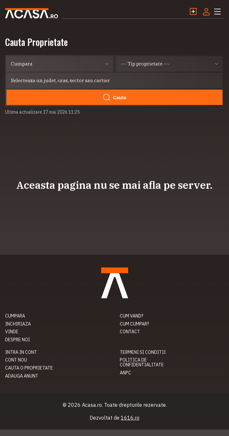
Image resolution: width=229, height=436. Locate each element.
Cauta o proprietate (29, 368)
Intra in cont (21, 352)
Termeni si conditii (143, 352)
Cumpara (15, 316)
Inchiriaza (18, 324)
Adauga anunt (21, 376)
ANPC (125, 373)
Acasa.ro (31, 13)
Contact (130, 332)
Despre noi (17, 340)
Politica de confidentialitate (142, 362)
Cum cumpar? (134, 324)
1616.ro (130, 417)
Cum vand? (131, 316)
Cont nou (16, 360)
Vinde (11, 332)
